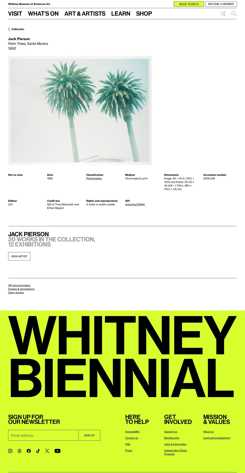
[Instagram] (10, 451)
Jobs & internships (175, 444)
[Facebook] (29, 451)
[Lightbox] (80, 110)
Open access (16, 292)
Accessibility (132, 431)
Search (234, 13)
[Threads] (19, 451)
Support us (170, 431)
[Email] (43, 435)
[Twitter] (47, 451)
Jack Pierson (19, 39)
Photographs (94, 178)
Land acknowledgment (216, 437)
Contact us (131, 437)
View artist (19, 256)
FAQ (127, 444)
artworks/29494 (135, 204)
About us (208, 431)
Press (128, 450)
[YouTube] (57, 451)
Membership (171, 437)
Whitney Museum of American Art (29, 3)
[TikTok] (38, 451)
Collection (18, 29)
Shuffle (222, 13)
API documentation (19, 285)
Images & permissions (21, 288)
